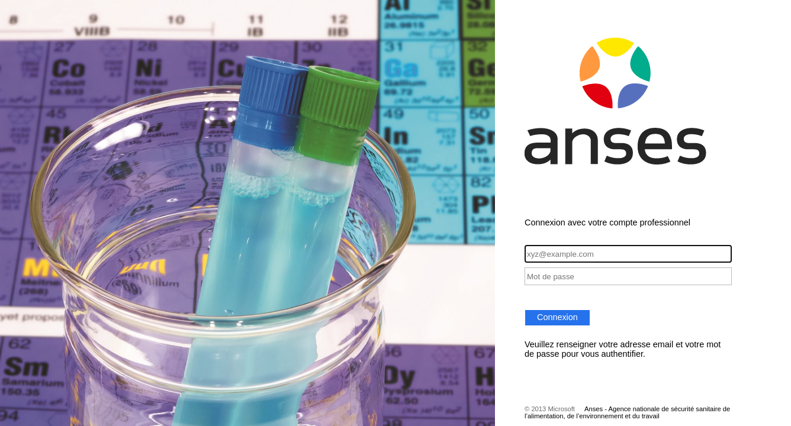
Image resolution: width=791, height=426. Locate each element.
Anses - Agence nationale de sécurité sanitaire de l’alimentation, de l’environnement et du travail (627, 412)
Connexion (557, 317)
